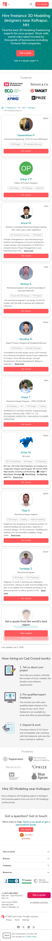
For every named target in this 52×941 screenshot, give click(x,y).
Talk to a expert (26, 61)
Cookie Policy (30, 937)
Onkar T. (26, 397)
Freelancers (11, 108)
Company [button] (26, 865)
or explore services (39, 902)
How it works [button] (26, 852)
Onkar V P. (26, 179)
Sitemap (25, 920)
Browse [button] (26, 859)
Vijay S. (26, 510)
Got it (7, 936)
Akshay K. (26, 284)
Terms (17, 920)
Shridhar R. (26, 339)
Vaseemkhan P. (26, 135)
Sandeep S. (26, 569)
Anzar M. (26, 223)
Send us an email (32, 822)
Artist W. (26, 452)
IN (19, 108)
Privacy (9, 920)
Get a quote (25, 53)
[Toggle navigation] (6, 4)
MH (24, 108)
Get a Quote (42, 4)
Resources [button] (26, 872)
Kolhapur (32, 108)
